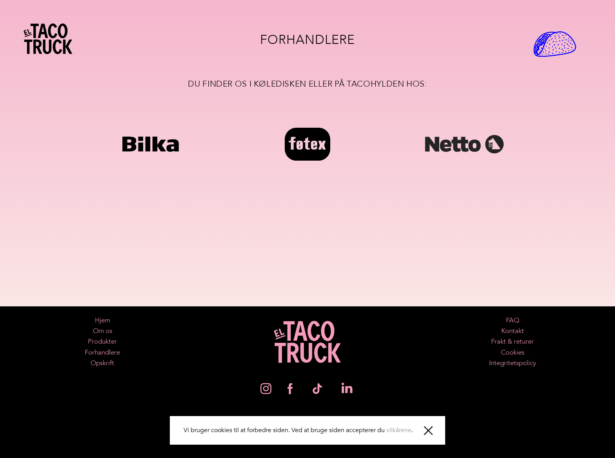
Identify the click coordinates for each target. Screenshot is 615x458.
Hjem (102, 320)
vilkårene (398, 430)
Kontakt (512, 330)
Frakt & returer (512, 341)
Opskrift (102, 362)
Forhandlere (102, 352)
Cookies (512, 352)
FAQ (512, 320)
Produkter (102, 341)
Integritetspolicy (512, 362)
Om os (102, 330)
